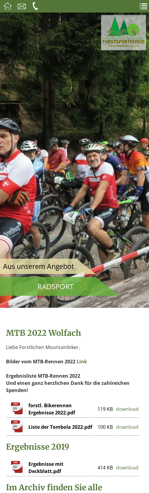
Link (82, 361)
